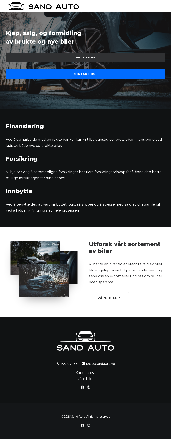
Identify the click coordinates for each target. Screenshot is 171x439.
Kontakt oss (85, 74)
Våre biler (85, 57)
